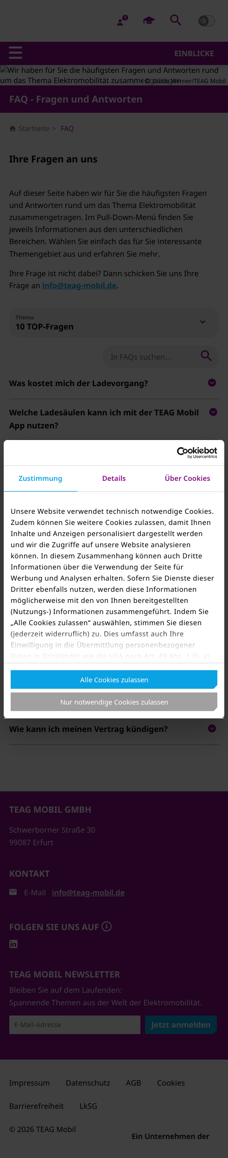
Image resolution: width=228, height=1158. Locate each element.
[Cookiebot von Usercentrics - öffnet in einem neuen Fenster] (176, 453)
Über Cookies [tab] (187, 478)
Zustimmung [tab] (40, 478)
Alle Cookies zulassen (114, 679)
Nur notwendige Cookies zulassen (114, 701)
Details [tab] (114, 478)
